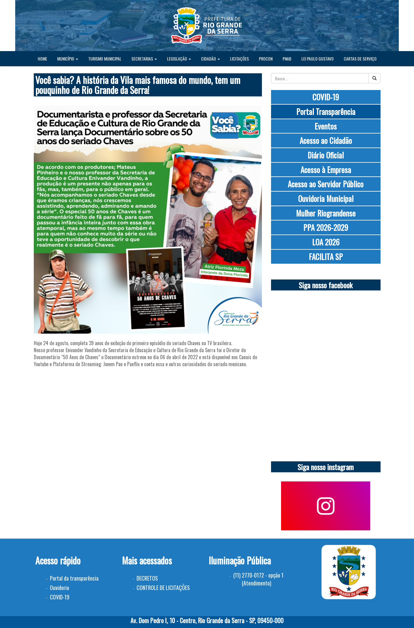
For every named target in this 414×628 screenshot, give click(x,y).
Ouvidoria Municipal (325, 198)
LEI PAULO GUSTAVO (317, 58)
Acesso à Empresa (326, 169)
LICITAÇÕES (239, 58)
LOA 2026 (325, 242)
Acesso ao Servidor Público (326, 183)
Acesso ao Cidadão (326, 140)
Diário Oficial (326, 155)
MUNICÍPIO (67, 58)
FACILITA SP (326, 256)
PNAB (287, 58)
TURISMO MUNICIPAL (104, 58)
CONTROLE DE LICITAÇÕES (163, 588)
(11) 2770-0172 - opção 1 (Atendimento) (258, 579)
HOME (42, 58)
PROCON (266, 58)
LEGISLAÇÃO (179, 58)
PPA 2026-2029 (325, 227)
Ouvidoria (59, 588)
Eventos (326, 126)
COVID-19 (325, 96)
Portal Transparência (325, 111)
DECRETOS (147, 578)
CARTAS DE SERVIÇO (360, 58)
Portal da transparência (74, 578)
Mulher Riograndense (326, 213)
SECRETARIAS (144, 58)
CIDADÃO (210, 58)
